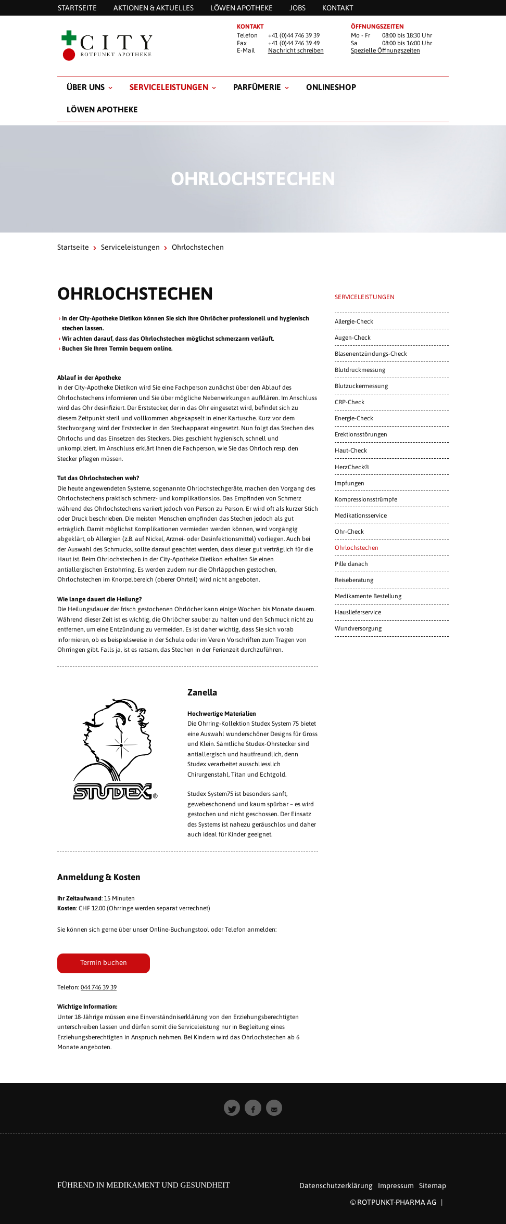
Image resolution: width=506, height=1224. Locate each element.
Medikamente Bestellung (368, 595)
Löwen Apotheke (102, 109)
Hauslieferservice (358, 612)
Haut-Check (351, 450)
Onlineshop (331, 87)
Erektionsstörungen (361, 434)
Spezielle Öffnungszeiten (385, 50)
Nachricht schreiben (296, 50)
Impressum (396, 1185)
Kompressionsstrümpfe (366, 499)
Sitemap (432, 1185)
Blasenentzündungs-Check (371, 353)
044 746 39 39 (99, 987)
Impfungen (349, 483)
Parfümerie (257, 87)
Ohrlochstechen (356, 547)
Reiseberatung (354, 579)
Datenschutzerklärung (336, 1185)
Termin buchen (103, 962)
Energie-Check (354, 418)
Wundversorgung (358, 628)
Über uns (86, 87)
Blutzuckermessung (361, 385)
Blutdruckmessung (360, 369)
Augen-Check (353, 337)
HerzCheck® (352, 466)
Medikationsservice (361, 515)
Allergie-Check (354, 321)
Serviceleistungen (169, 87)
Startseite (73, 247)
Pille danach (351, 563)
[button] (232, 1108)
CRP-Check (349, 401)
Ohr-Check (349, 531)
